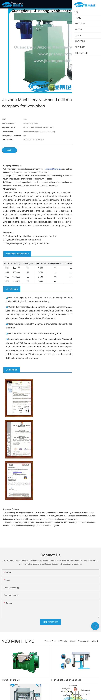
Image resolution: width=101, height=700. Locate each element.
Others (72, 640)
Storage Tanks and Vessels (56, 640)
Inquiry (9, 150)
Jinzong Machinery (53, 169)
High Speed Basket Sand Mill (66, 678)
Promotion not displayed (88, 640)
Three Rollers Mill (11, 678)
